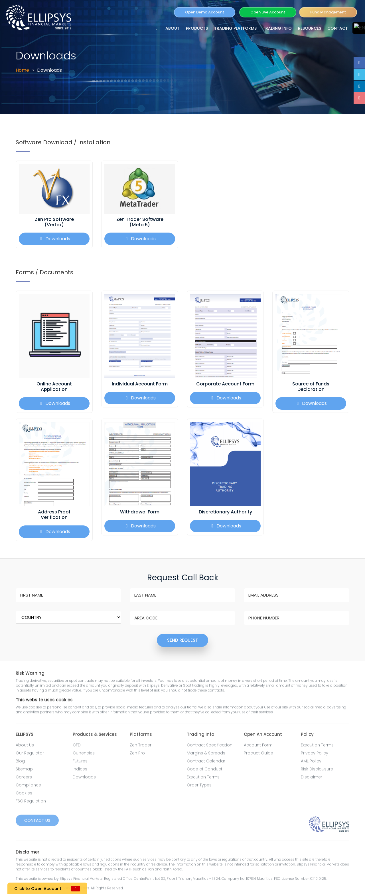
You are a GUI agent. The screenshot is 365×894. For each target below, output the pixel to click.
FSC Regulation (31, 803)
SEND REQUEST (182, 640)
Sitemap (24, 771)
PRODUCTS (197, 28)
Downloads (54, 238)
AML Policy (311, 763)
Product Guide (258, 755)
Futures (80, 763)
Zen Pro (137, 755)
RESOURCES (309, 28)
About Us (25, 747)
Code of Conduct (204, 771)
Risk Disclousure (317, 771)
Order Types (199, 787)
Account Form (258, 747)
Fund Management (328, 12)
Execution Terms (203, 779)
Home (22, 70)
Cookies (24, 795)
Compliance (28, 787)
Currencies (84, 755)
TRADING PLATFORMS (235, 28)
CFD (77, 747)
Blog (20, 763)
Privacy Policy (314, 755)
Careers (24, 779)
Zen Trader (140, 747)
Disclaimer (311, 779)
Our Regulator (30, 755)
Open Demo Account (204, 12)
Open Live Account (267, 12)
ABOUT (172, 28)
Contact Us (37, 822)
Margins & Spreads (206, 755)
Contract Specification (209, 747)
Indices (80, 771)
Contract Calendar (206, 763)
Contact (337, 28)
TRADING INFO (277, 28)
